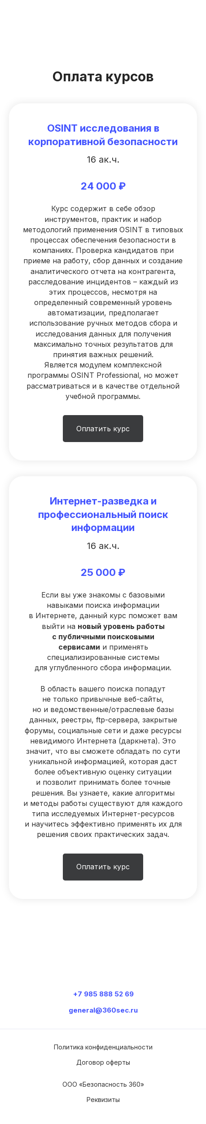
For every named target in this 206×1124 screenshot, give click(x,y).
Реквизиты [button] (103, 1099)
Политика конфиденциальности (103, 1047)
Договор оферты (103, 1062)
